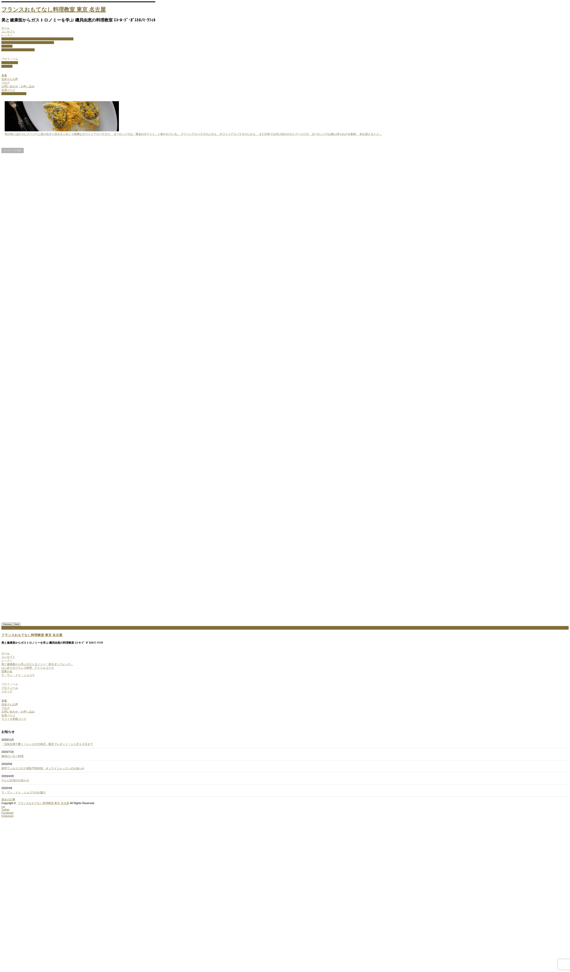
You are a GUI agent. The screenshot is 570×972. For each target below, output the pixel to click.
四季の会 (6, 46)
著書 (4, 75)
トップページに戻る (12, 150)
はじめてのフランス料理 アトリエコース (27, 42)
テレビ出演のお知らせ (15, 780)
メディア (6, 66)
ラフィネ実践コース (13, 93)
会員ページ (8, 90)
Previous (7, 624)
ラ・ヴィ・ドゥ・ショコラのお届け (23, 792)
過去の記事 (8, 799)
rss (3, 806)
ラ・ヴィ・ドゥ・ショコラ (18, 49)
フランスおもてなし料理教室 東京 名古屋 (53, 9)
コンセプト (8, 31)
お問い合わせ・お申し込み (18, 86)
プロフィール (9, 59)
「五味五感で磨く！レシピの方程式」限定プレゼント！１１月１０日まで (47, 744)
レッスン (6, 35)
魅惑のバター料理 (12, 756)
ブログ (5, 82)
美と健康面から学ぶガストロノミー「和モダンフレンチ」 (37, 38)
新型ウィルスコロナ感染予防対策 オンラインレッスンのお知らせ (42, 768)
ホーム (5, 28)
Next (17, 624)
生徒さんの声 (9, 79)
